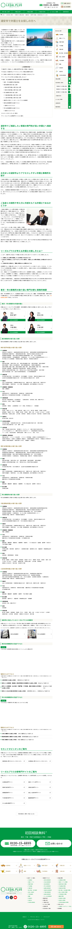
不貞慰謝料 (60, 60)
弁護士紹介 (18, 12)
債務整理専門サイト (13, 792)
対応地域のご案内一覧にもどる (26, 814)
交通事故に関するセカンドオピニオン (39, 761)
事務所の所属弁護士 (12, 82)
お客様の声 (58, 103)
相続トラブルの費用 (63, 882)
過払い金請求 (60, 57)
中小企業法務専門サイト (13, 803)
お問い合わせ (65, 3)
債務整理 (8, 871)
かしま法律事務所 (48, 896)
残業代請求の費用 (62, 884)
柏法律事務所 (47, 884)
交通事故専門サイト (13, 782)
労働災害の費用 (62, 888)
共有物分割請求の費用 (63, 902)
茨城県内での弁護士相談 (61, 89)
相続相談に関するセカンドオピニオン (13, 761)
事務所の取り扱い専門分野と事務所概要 (16, 79)
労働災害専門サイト (39, 787)
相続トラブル (60, 38)
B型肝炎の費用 (62, 900)
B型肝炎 (59, 71)
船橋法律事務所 (47, 888)
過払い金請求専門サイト (39, 792)
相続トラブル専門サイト (39, 782)
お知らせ (24, 917)
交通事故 (59, 34)
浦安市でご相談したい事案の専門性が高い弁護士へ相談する (18, 69)
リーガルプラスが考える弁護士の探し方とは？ (15, 77)
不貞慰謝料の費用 (62, 894)
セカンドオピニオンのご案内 (10, 113)
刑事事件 (59, 68)
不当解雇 (59, 46)
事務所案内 (66, 12)
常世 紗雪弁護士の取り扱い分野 (13, 90)
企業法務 (62, 871)
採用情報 (60, 908)
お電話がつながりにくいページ (43, 851)
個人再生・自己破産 (62, 53)
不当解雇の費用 (62, 886)
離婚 (58, 64)
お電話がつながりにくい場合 (65, 906)
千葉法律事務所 (47, 892)
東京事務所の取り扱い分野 (10, 84)
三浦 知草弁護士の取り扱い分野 (13, 97)
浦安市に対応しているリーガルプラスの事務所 (16, 100)
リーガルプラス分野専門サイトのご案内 (13, 116)
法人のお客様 (65, 7)
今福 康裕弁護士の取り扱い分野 (13, 95)
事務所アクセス (46, 878)
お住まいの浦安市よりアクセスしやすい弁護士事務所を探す (18, 72)
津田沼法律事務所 (48, 890)
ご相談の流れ (42, 12)
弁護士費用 (30, 12)
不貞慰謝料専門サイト (13, 798)
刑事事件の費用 (62, 898)
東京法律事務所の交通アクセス (12, 103)
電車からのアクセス (10, 105)
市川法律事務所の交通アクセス (12, 108)
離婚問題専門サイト (39, 798)
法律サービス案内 (31, 878)
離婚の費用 (61, 896)
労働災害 (59, 49)
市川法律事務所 (47, 886)
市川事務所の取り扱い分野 (10, 92)
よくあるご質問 (54, 12)
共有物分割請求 (61, 75)
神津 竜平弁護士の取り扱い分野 (13, 87)
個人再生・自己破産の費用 (64, 890)
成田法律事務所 (47, 894)
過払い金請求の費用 (63, 892)
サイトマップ (46, 917)
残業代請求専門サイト (13, 787)
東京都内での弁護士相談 (61, 92)
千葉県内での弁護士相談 (61, 86)
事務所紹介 (45, 898)
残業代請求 (60, 42)
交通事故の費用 (62, 880)
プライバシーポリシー (35, 917)
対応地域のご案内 (59, 82)
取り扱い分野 (6, 12)
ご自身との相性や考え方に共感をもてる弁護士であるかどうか (18, 74)
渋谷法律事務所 (47, 882)
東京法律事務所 (47, 880)
